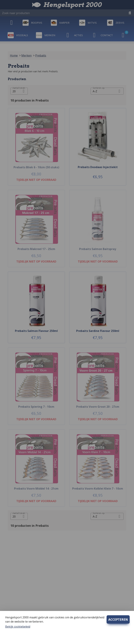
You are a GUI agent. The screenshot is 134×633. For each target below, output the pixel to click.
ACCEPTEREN (118, 619)
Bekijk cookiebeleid (17, 626)
